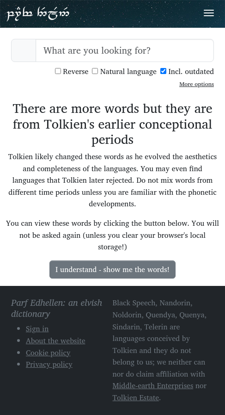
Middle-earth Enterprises (153, 385)
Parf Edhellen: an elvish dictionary (38, 13)
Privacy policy (49, 364)
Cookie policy (48, 353)
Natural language (124, 71)
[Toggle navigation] (208, 13)
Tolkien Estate (136, 397)
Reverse (72, 71)
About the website (55, 340)
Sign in (37, 328)
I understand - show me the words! (112, 269)
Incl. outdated (187, 71)
